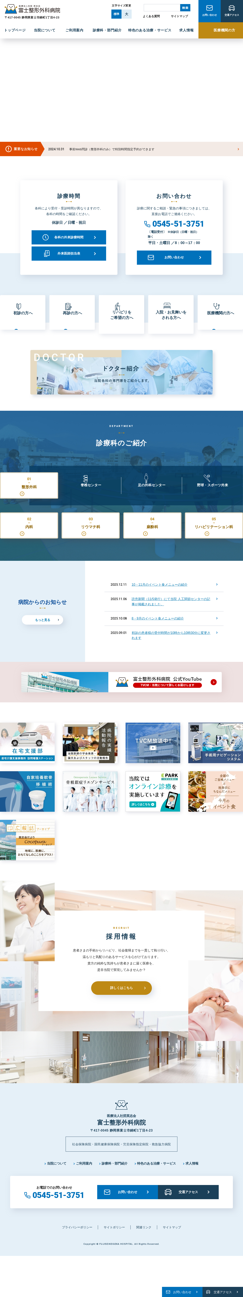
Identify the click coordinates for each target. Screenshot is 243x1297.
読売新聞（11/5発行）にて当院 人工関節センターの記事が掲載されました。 (171, 616)
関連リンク (143, 1242)
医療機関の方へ (220, 320)
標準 (116, 14)
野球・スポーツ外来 (212, 497)
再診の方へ (72, 320)
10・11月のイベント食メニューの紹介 (160, 599)
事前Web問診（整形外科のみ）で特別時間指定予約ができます (112, 149)
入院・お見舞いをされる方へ (171, 320)
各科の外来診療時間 (68, 237)
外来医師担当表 (69, 253)
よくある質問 (151, 16)
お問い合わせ (209, 16)
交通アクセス (232, 16)
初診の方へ (23, 320)
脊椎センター (91, 497)
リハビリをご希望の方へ (121, 320)
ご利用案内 (84, 1178)
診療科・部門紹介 (115, 1178)
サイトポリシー (114, 1242)
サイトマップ (179, 16)
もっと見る (42, 634)
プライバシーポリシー (77, 1242)
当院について (56, 1178)
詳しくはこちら (121, 1003)
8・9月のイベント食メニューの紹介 (158, 633)
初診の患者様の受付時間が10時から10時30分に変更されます (171, 650)
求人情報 (192, 1178)
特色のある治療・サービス (156, 1178)
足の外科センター (151, 497)
